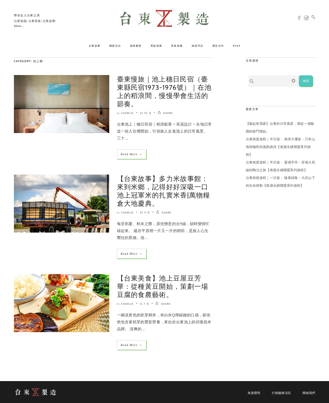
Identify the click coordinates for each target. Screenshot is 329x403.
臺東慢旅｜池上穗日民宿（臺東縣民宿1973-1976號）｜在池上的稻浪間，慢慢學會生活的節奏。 (164, 91)
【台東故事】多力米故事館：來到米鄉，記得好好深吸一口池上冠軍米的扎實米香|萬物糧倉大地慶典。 (163, 191)
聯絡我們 (308, 393)
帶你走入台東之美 (27, 15)
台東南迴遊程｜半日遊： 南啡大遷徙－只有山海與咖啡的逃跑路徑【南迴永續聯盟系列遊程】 (280, 147)
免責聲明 (254, 393)
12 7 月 (144, 304)
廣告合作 (218, 45)
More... (19, 26)
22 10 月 (145, 113)
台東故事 (94, 45)
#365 (237, 45)
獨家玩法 (115, 45)
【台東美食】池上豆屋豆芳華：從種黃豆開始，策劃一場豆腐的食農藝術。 (162, 286)
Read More (131, 154)
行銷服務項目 (281, 393)
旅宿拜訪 (198, 45)
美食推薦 (177, 45)
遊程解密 (136, 45)
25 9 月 (145, 212)
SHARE (165, 113)
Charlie (127, 113)
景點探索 (156, 45)
